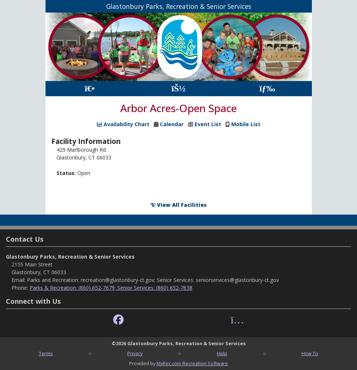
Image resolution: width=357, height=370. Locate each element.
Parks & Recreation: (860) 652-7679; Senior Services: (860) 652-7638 (111, 287)
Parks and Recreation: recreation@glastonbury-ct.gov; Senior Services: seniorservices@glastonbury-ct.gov (153, 279)
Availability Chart (123, 124)
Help (222, 353)
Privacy (134, 353)
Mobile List (245, 124)
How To (310, 353)
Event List (208, 124)
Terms (46, 353)
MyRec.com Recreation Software (192, 363)
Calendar (171, 124)
